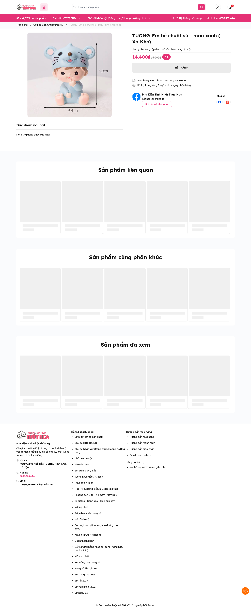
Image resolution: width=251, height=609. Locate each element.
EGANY (125, 605)
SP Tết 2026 (81, 580)
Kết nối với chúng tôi (156, 104)
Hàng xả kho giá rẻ (86, 568)
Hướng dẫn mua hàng (139, 432)
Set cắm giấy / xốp (86, 470)
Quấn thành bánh (84, 540)
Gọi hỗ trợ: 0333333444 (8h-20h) (147, 467)
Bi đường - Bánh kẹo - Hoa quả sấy (95, 501)
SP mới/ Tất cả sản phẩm (89, 436)
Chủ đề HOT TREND (86, 442)
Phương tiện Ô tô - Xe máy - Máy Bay (96, 494)
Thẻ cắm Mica (82, 464)
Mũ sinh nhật (82, 556)
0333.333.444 (27, 476)
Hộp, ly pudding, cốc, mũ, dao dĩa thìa (96, 488)
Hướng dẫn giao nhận (142, 449)
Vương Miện (81, 507)
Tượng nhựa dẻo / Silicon (89, 476)
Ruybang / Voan (84, 482)
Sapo (151, 605)
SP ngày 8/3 (81, 592)
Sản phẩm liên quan (125, 169)
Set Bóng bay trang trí (87, 562)
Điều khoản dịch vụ (140, 455)
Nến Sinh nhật (82, 519)
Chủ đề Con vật (83, 458)
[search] (201, 7)
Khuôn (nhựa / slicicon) (88, 534)
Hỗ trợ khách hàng (82, 432)
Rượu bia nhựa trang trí (88, 513)
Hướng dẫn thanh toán (142, 442)
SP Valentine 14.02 (85, 586)
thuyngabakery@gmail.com (36, 484)
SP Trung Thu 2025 (85, 574)
